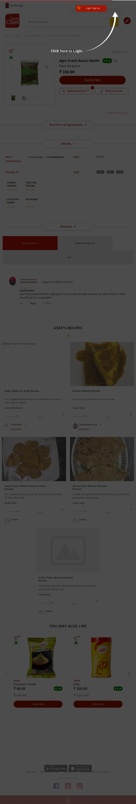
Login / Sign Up (93, 8)
